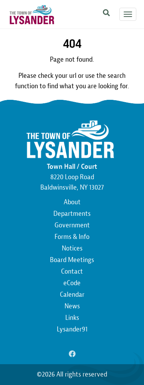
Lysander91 (72, 329)
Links (72, 317)
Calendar (72, 294)
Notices (72, 248)
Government (72, 225)
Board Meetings (72, 260)
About (72, 202)
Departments (72, 213)
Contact (72, 271)
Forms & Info (72, 236)
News (72, 306)
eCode (72, 283)
